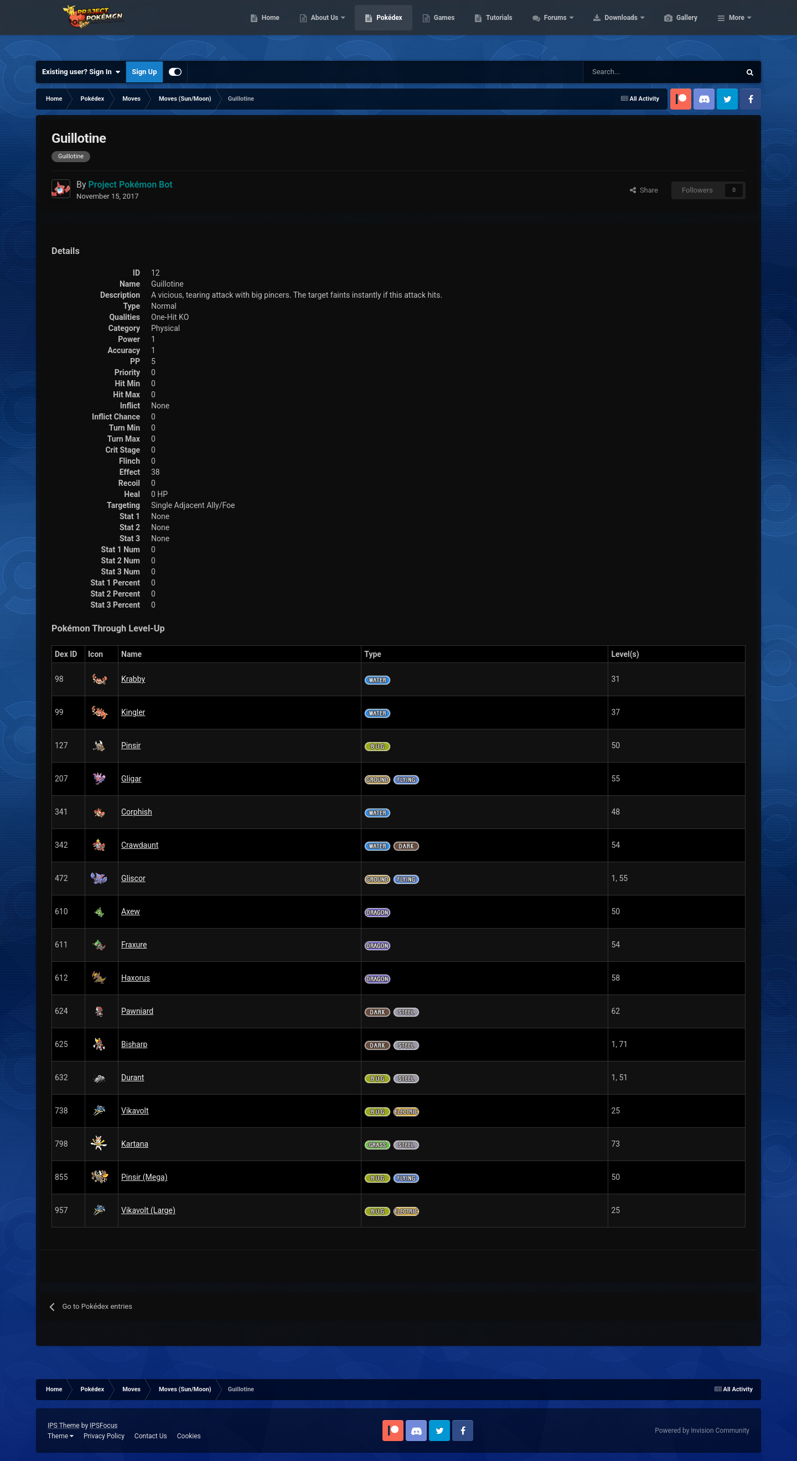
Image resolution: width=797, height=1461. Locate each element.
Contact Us (150, 1436)
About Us (378, 28)
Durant (132, 1077)
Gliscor (133, 878)
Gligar (131, 778)
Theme (61, 1436)
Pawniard (137, 1011)
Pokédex (442, 28)
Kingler (133, 712)
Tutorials (551, 28)
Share (644, 190)
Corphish (136, 811)
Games (496, 28)
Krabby (133, 679)
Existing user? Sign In (81, 71)
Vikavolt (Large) (148, 1210)
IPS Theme (64, 1425)
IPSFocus (103, 1425)
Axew (130, 911)
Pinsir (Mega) (144, 1177)
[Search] (622, 71)
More (736, 28)
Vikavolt (135, 1110)
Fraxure (134, 944)
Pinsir (131, 745)
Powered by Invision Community (702, 1430)
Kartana (134, 1143)
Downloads (674, 28)
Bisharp (134, 1044)
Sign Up (144, 72)
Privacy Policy (104, 1436)
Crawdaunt (139, 845)
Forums (609, 28)
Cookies (189, 1436)
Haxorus (135, 977)
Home (323, 28)
